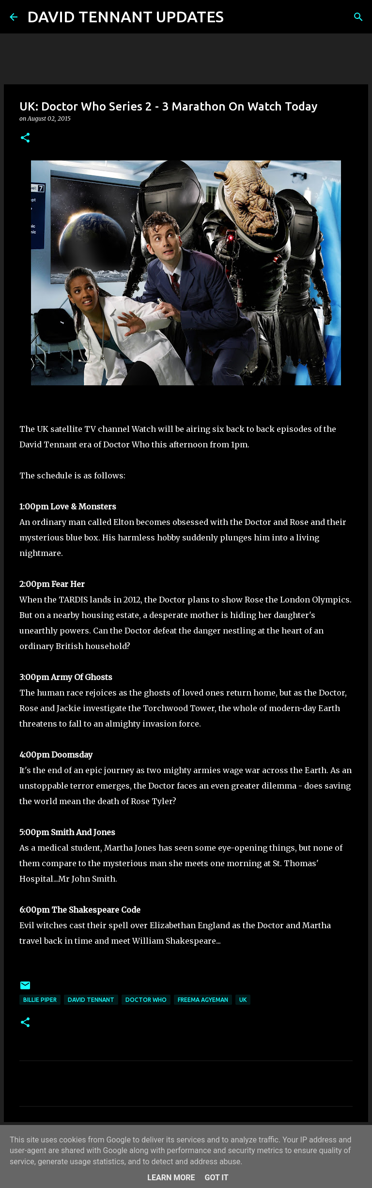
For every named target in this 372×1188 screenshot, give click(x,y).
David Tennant (91, 1000)
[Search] (237, 17)
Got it (216, 1177)
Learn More (171, 1177)
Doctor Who (146, 1000)
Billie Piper (40, 1000)
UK (243, 1000)
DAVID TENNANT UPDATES (125, 16)
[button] (25, 138)
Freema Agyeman (203, 1000)
